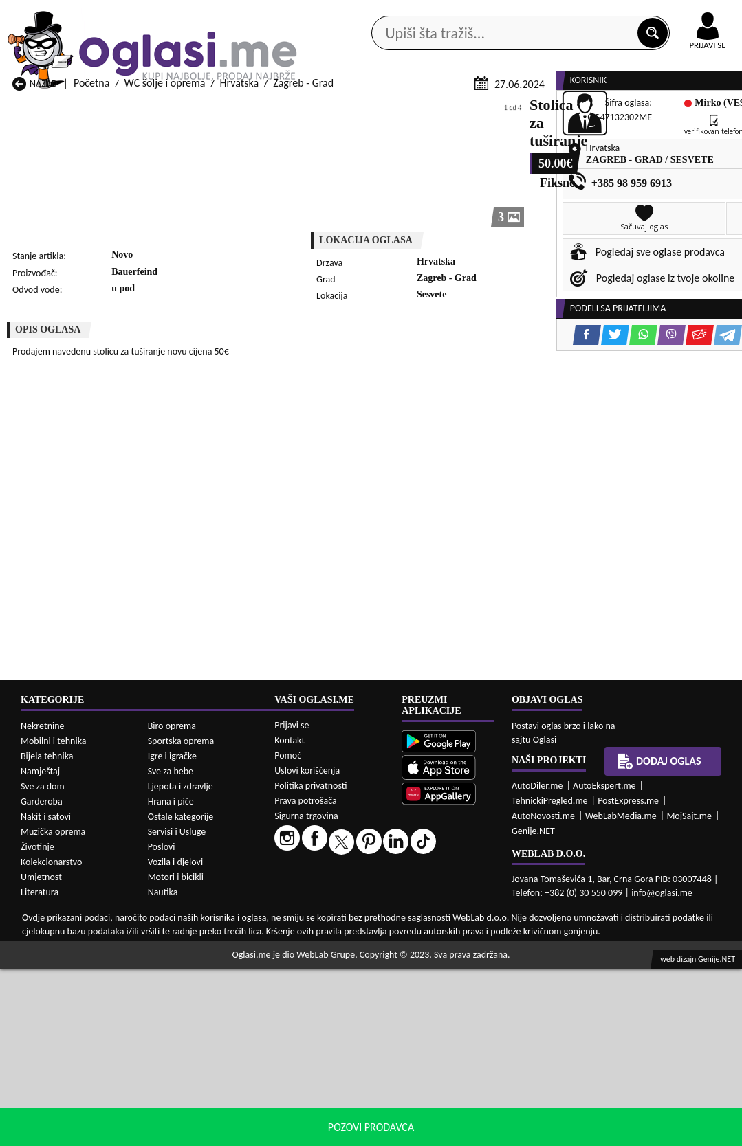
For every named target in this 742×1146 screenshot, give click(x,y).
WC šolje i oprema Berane (336, 1028)
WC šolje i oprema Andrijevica (53, 1022)
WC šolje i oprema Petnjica (204, 1094)
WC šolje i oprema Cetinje (202, 1054)
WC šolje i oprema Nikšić (67, 1094)
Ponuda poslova (610, 109)
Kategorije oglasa (79, 109)
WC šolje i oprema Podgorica (209, 1107)
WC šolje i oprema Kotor (332, 1081)
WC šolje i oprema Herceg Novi (69, 1074)
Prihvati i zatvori (643, 1132)
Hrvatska (239, 262)
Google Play (253, 12)
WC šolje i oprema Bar (194, 1028)
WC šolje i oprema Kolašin (203, 1081)
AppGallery (427, 13)
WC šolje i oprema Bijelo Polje (477, 1028)
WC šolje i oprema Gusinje (469, 1054)
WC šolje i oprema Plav (329, 1094)
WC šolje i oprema (165, 262)
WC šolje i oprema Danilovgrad (319, 1048)
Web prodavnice (185, 109)
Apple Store (341, 12)
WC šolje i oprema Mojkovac (474, 1081)
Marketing (508, 13)
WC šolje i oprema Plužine (70, 1107)
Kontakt (583, 12)
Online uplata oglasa (679, 13)
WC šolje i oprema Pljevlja (469, 1094)
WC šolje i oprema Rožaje (335, 1107)
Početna (91, 262)
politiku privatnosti (546, 1132)
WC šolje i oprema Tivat (463, 1107)
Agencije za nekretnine (398, 109)
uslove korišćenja (470, 1132)
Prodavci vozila (283, 109)
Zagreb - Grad (303, 262)
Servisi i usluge (511, 109)
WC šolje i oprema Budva (68, 1054)
